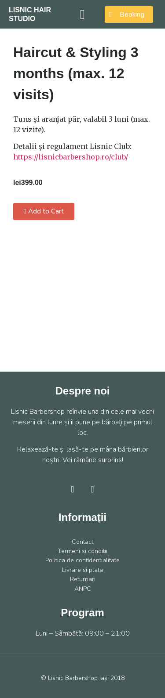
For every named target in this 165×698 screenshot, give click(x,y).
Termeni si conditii (82, 551)
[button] (82, 14)
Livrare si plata (82, 570)
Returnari (82, 579)
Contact (82, 542)
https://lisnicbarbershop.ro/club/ (70, 156)
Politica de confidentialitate (82, 560)
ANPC (82, 589)
